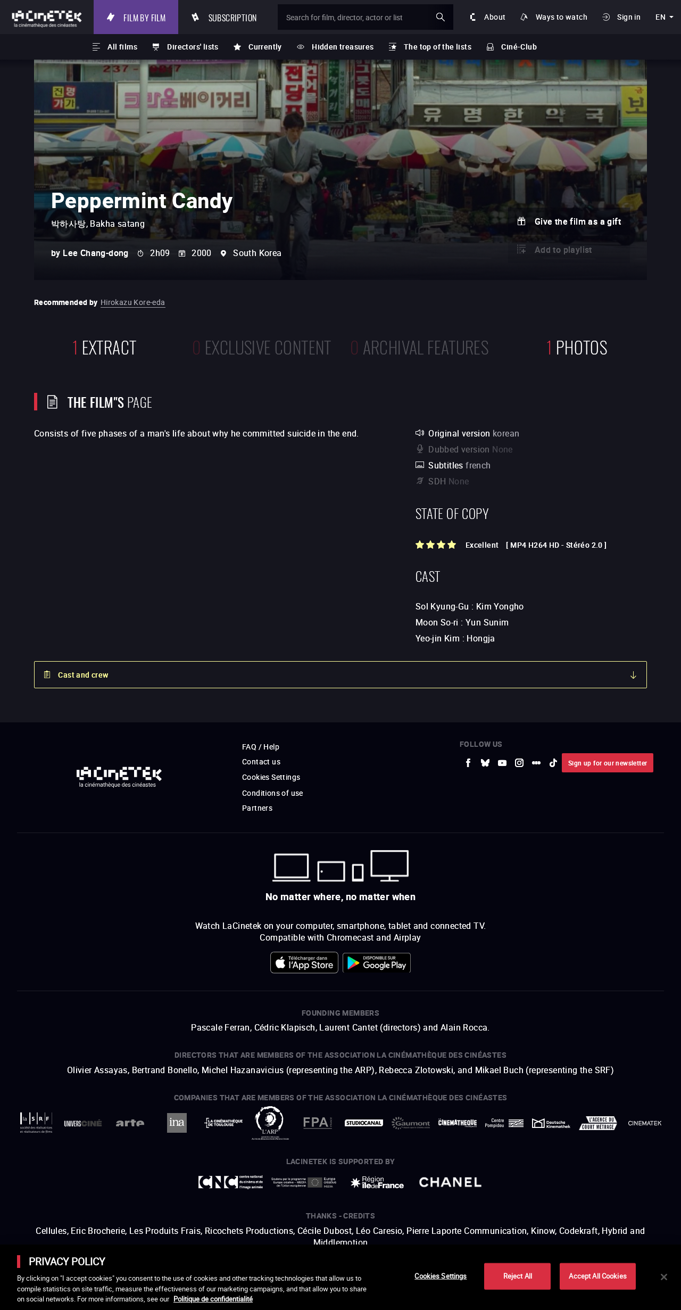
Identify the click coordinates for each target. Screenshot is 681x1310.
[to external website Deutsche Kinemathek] (551, 1123)
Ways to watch (561, 17)
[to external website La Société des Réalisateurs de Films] (36, 1123)
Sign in (629, 17)
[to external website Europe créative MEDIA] (303, 1182)
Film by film (144, 16)
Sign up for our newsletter (607, 763)
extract (104, 346)
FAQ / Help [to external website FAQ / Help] (260, 746)
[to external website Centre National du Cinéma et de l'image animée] (230, 1182)
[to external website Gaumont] (411, 1123)
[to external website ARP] (270, 1123)
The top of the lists (437, 47)
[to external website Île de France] (377, 1182)
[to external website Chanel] (450, 1182)
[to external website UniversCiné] (83, 1123)
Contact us (261, 761)
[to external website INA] (176, 1123)
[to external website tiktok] (553, 762)
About (494, 17)
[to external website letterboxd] (536, 762)
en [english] (660, 17)
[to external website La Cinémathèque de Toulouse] (223, 1123)
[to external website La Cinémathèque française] (457, 1122)
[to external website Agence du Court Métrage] (598, 1123)
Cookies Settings (271, 777)
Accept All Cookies (597, 1276)
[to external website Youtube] (502, 762)
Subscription (233, 16)
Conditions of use (272, 793)
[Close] (664, 1277)
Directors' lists (192, 47)
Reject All (517, 1276)
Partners (257, 808)
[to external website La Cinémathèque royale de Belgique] (645, 1123)
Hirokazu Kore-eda (133, 302)
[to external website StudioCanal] (364, 1122)
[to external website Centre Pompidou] (504, 1123)
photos (576, 346)
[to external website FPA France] (317, 1123)
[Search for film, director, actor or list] (365, 17)
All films (122, 47)
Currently (265, 47)
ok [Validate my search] (440, 17)
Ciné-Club (519, 47)
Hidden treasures (342, 47)
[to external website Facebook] (468, 762)
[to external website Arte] (130, 1122)
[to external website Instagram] (519, 762)
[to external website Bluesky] (485, 762)
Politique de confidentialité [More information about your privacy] (213, 1299)
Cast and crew (83, 675)
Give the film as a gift (578, 221)
